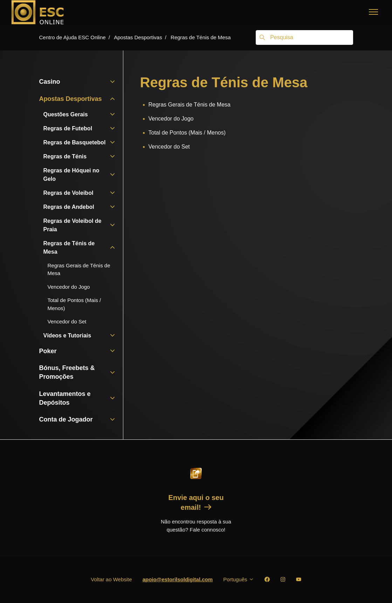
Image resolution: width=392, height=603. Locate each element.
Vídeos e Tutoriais (67, 335)
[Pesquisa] (304, 37)
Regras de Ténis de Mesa (201, 37)
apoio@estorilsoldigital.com (178, 579)
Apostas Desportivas (138, 37)
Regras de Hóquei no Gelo (71, 174)
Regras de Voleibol (68, 193)
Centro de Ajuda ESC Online (72, 37)
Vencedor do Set (169, 147)
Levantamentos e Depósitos (65, 398)
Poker (48, 351)
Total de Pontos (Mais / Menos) (187, 133)
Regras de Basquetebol (74, 142)
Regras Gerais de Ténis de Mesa (190, 105)
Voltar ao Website (111, 579)
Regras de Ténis (65, 156)
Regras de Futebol (67, 128)
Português (238, 579)
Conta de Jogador (66, 419)
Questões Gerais (65, 114)
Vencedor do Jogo (171, 119)
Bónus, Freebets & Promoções (67, 372)
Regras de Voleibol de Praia (72, 225)
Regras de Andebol (68, 207)
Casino (49, 81)
